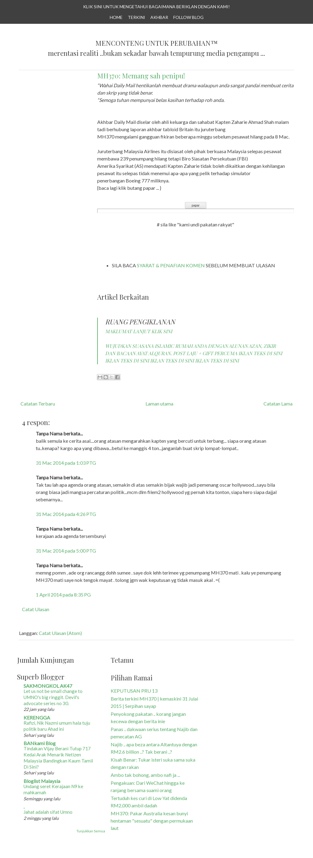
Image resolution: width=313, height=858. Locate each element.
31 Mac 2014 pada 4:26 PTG (66, 514)
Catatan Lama (278, 403)
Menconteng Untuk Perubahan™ (156, 43)
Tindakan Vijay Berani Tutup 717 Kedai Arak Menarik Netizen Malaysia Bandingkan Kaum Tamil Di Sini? (58, 757)
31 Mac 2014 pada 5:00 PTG (66, 550)
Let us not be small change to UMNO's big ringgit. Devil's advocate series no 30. (53, 697)
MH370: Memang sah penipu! (141, 75)
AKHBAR (159, 17)
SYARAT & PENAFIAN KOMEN (171, 265)
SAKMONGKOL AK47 (48, 686)
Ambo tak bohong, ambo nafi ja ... (145, 775)
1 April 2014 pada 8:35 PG (63, 594)
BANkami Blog (40, 743)
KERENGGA (37, 717)
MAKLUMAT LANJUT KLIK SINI (138, 331)
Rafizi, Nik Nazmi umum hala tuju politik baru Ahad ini (57, 726)
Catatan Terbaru (37, 403)
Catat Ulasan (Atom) (60, 633)
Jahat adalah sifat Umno (48, 812)
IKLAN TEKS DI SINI (260, 353)
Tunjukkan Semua (90, 831)
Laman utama (159, 403)
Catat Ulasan (35, 609)
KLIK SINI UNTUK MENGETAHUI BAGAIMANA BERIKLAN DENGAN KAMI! (156, 6)
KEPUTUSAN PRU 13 (134, 691)
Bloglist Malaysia (42, 781)
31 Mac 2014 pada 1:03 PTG (66, 463)
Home (116, 17)
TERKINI (136, 17)
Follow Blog (188, 17)
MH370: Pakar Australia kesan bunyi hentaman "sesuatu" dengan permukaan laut (152, 820)
